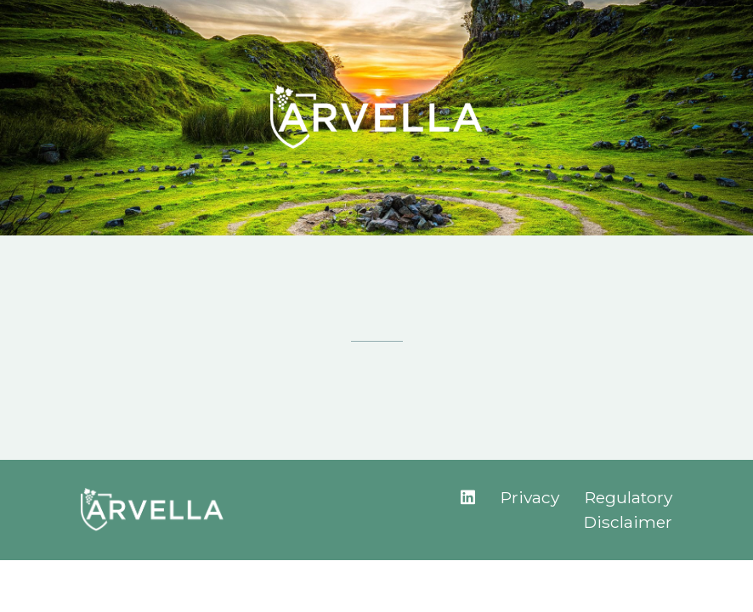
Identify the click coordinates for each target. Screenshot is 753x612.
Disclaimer (628, 522)
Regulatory (628, 497)
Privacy (530, 497)
